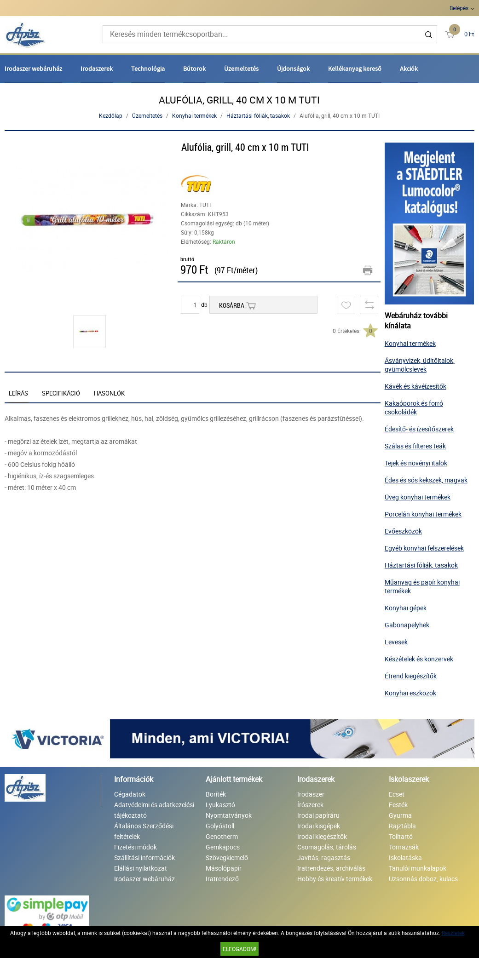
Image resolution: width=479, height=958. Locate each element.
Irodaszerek (97, 68)
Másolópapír (224, 868)
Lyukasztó (220, 804)
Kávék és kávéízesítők (415, 386)
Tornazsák (404, 847)
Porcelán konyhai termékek (423, 514)
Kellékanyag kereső (354, 68)
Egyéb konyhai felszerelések (424, 548)
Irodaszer (310, 794)
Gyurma (400, 815)
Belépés (459, 7)
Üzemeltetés (241, 68)
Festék (398, 804)
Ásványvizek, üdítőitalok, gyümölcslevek (420, 364)
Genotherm (222, 836)
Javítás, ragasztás (323, 857)
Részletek (453, 932)
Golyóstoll (220, 825)
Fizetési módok (135, 847)
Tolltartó (401, 836)
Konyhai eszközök (410, 692)
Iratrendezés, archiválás (331, 868)
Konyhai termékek (194, 115)
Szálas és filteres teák (415, 446)
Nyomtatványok (229, 815)
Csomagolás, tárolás (326, 847)
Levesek (396, 641)
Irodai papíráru (318, 815)
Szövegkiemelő (227, 857)
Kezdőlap (110, 115)
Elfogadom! (239, 948)
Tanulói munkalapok (417, 868)
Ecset (396, 794)
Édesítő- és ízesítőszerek (419, 429)
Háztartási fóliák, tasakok (258, 115)
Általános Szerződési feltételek (143, 831)
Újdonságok (293, 68)
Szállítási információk (144, 857)
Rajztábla (402, 825)
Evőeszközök (403, 531)
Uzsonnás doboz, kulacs (423, 878)
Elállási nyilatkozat (140, 868)
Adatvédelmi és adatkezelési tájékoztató (154, 810)
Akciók (409, 68)
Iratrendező (222, 878)
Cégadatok (129, 794)
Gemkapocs (223, 847)
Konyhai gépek (406, 607)
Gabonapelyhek (407, 624)
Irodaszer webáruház (33, 68)
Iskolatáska (405, 857)
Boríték (216, 794)
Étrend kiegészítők (411, 675)
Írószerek (310, 804)
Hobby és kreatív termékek (334, 878)
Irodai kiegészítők (322, 836)
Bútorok (194, 68)
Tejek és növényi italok (416, 463)
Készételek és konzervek (419, 658)
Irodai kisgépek (318, 825)
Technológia (148, 68)
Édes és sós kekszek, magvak (426, 480)
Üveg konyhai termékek (417, 497)
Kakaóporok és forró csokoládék (414, 407)
